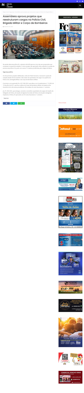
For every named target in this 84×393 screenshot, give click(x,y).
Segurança (11, 12)
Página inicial (6, 12)
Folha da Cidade (62, 102)
